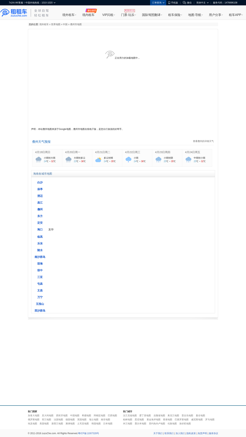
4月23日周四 (162, 152)
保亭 (40, 189)
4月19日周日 (42, 152)
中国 (65, 24)
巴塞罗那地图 (182, 419)
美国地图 (44, 423)
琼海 (40, 263)
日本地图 (107, 423)
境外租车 (68, 14)
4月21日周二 (102, 152)
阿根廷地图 (99, 415)
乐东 (40, 243)
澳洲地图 (70, 423)
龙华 (51, 229)
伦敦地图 (172, 423)
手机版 (173, 2)
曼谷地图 (200, 415)
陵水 (40, 250)
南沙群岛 (40, 256)
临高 (40, 236)
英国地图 (81, 419)
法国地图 (58, 419)
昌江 (40, 202)
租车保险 (174, 14)
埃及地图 (32, 423)
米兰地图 (127, 423)
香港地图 (167, 419)
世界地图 (55, 24)
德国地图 (70, 419)
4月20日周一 (72, 152)
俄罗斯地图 (33, 419)
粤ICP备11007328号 (88, 433)
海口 (40, 229)
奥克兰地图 (173, 415)
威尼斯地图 (197, 419)
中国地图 (74, 415)
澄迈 (40, 195)
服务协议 (213, 433)
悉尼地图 (139, 419)
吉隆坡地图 (159, 415)
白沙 (40, 182)
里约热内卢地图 (157, 423)
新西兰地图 (57, 423)
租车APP (235, 14)
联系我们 (169, 433)
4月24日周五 (192, 152)
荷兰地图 (46, 419)
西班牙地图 (62, 415)
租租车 (13, 12)
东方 (40, 216)
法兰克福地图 (130, 415)
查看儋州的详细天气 (203, 141)
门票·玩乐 (127, 14)
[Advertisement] (66, 362)
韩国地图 (96, 423)
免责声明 (202, 433)
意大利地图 (47, 415)
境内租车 (88, 14)
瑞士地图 (93, 419)
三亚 (40, 277)
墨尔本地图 (140, 423)
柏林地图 (127, 419)
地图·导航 (194, 14)
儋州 (40, 209)
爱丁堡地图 (145, 415)
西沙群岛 (40, 310)
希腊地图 (86, 415)
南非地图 (105, 419)
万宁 (40, 297)
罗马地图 (209, 419)
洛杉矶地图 (185, 423)
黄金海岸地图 (153, 419)
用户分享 (215, 14)
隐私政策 (191, 433)
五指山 (40, 303)
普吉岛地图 (187, 415)
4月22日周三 (132, 152)
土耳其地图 (83, 423)
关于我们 (158, 433)
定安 (40, 222)
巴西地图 (112, 415)
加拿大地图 (33, 415)
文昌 (40, 290)
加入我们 (180, 433)
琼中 (40, 270)
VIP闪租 (107, 14)
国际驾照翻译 (151, 14)
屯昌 (40, 283)
